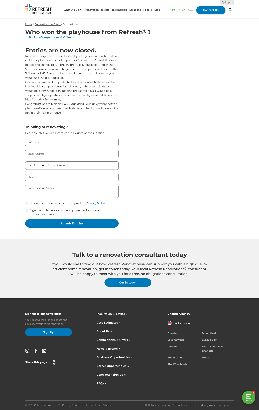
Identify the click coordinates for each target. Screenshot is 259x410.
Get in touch (128, 282)
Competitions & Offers (48, 24)
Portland (173, 346)
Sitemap (108, 405)
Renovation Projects (97, 9)
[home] (40, 10)
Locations (135, 9)
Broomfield (209, 333)
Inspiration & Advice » (112, 314)
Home (28, 24)
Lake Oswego (176, 339)
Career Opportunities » (113, 366)
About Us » (104, 331)
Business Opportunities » (114, 357)
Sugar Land (175, 357)
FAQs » (101, 383)
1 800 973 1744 (181, 10)
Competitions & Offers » (113, 340)
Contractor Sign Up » (111, 374)
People (147, 9)
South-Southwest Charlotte (212, 348)
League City (209, 339)
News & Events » (108, 348)
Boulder (173, 333)
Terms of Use (93, 405)
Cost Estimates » (108, 322)
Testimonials (119, 9)
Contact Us (211, 10)
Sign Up (48, 332)
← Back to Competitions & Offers (48, 37)
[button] (72, 10)
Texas (205, 357)
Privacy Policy (96, 203)
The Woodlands (177, 364)
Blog (157, 9)
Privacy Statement (73, 405)
